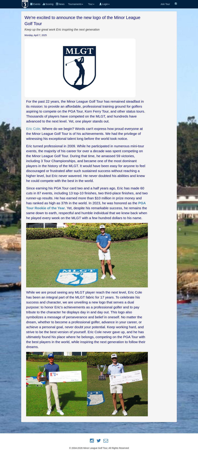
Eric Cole (33, 129)
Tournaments (75, 4)
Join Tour (165, 4)
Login (104, 4)
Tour (91, 4)
